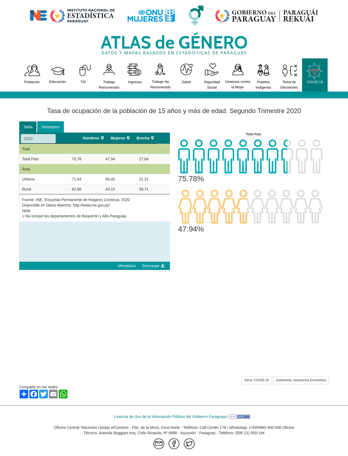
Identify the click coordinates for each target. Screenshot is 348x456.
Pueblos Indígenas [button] (263, 76)
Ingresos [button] (135, 73)
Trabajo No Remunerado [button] (160, 76)
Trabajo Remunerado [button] (109, 76)
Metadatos (50, 127)
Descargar (153, 266)
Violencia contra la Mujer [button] (238, 76)
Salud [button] (186, 73)
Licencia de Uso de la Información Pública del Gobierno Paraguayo (182, 416)
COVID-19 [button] (315, 73)
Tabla (27, 127)
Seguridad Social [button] (212, 76)
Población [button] (32, 73)
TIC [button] (83, 73)
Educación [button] (58, 73)
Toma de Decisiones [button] (289, 76)
